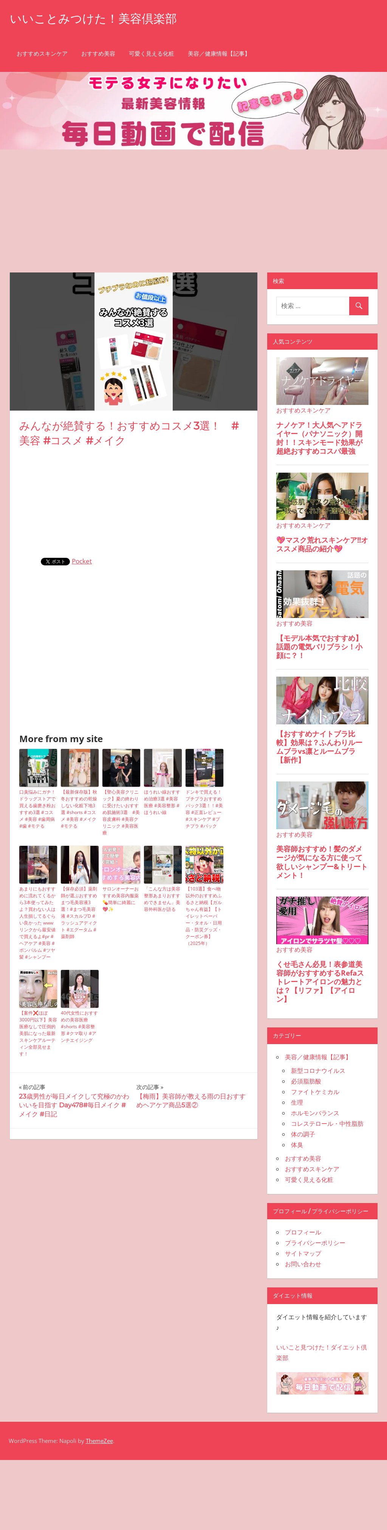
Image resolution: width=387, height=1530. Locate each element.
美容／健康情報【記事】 (219, 53)
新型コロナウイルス (318, 1070)
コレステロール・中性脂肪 (327, 1123)
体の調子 (303, 1134)
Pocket (82, 561)
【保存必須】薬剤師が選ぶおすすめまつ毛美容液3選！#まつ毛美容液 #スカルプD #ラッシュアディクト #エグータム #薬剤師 (79, 913)
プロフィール (303, 1232)
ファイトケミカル (315, 1092)
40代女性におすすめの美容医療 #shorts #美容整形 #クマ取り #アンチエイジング (79, 1026)
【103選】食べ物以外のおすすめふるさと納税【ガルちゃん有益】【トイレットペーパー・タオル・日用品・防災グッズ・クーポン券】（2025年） (204, 916)
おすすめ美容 (98, 53)
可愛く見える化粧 (151, 53)
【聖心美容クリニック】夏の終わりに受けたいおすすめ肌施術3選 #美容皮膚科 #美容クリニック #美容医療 (121, 812)
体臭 (297, 1145)
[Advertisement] (193, 206)
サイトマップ (303, 1253)
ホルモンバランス (315, 1113)
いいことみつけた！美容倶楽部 (96, 18)
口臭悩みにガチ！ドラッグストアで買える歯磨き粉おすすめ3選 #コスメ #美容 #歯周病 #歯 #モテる (37, 809)
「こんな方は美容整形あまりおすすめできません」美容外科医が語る (162, 899)
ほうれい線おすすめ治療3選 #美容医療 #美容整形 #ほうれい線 (162, 802)
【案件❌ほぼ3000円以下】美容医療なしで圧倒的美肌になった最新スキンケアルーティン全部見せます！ (38, 1033)
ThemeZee (99, 1440)
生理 (297, 1102)
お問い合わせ (303, 1264)
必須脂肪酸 (306, 1081)
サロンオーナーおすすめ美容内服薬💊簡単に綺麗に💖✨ (120, 899)
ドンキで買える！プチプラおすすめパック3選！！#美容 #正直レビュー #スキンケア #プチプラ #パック (204, 809)
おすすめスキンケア (42, 53)
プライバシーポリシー (315, 1243)
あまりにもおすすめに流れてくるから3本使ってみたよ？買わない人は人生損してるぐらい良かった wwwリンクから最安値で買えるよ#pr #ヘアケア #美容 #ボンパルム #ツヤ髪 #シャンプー (37, 923)
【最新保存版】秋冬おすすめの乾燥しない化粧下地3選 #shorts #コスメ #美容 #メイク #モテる (79, 809)
